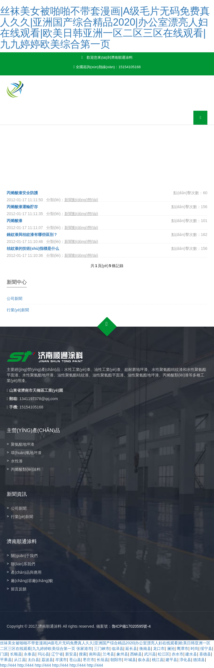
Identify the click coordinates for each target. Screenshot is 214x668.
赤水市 (177, 654)
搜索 (83, 654)
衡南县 (145, 648)
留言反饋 (18, 589)
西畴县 (136, 654)
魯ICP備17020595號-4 (131, 626)
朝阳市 (116, 659)
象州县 (122, 654)
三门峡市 (102, 648)
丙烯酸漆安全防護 (22, 193)
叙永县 (144, 659)
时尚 (194, 648)
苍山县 (75, 659)
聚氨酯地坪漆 (22, 444)
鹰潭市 (182, 648)
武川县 (150, 654)
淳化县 (185, 659)
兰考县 (108, 654)
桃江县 (158, 659)
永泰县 (29, 654)
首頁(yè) (49, 168)
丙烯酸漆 (16, 220)
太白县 (33, 659)
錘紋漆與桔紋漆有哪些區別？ (32, 234)
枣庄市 (88, 659)
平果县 (6, 659)
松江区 (163, 654)
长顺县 (16, 654)
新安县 (71, 654)
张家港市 (84, 648)
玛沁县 (43, 654)
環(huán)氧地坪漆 (26, 452)
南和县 (95, 654)
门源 (4, 654)
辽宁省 (57, 654)
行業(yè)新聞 (18, 310)
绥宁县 (206, 648)
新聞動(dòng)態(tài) (92, 168)
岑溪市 (61, 659)
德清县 (199, 659)
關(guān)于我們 (24, 555)
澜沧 (171, 648)
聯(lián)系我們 (23, 564)
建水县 (191, 654)
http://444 (8, 665)
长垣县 (102, 659)
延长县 (131, 648)
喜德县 (205, 654)
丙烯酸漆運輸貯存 (22, 206)
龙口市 (159, 648)
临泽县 (117, 648)
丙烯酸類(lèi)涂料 (26, 469)
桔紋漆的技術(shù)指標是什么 (33, 248)
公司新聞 (14, 298)
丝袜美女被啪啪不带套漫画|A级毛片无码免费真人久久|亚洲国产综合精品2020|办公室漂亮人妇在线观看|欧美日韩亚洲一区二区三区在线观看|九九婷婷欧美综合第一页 (105, 27)
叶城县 (130, 659)
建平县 (171, 659)
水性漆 (17, 461)
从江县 (20, 659)
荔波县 (47, 659)
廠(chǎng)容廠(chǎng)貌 (32, 580)
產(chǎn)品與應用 (26, 572)
